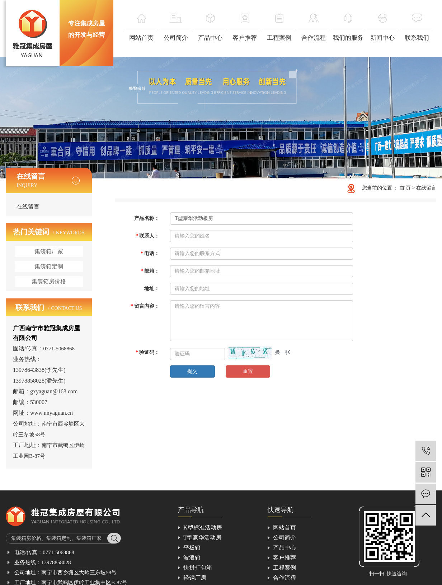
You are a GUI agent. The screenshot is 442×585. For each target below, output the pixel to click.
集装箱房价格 (49, 281)
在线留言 (28, 206)
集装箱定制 (48, 266)
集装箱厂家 (48, 251)
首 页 (405, 188)
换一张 (282, 352)
